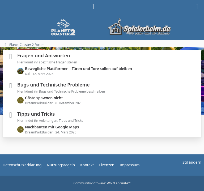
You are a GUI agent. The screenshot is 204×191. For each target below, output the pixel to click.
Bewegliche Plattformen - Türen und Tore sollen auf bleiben (78, 68)
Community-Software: (102, 183)
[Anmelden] (93, 6)
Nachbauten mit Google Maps (52, 126)
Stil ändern (191, 162)
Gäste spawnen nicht (44, 97)
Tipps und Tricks (36, 114)
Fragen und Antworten (43, 55)
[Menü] (197, 6)
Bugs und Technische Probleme (53, 84)
